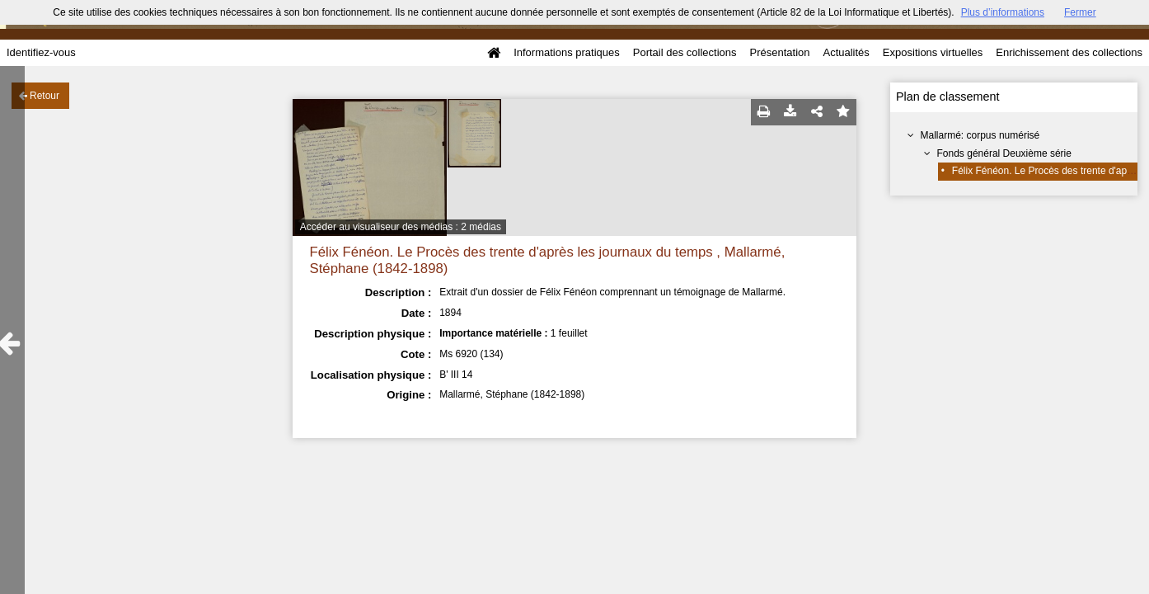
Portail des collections (685, 52)
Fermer (1080, 12)
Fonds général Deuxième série (1004, 153)
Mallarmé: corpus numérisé (980, 135)
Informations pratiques (567, 52)
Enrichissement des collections (1069, 52)
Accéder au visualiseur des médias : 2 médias (400, 227)
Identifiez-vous (41, 52)
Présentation (779, 52)
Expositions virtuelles (933, 52)
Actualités (846, 52)
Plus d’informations (1002, 12)
